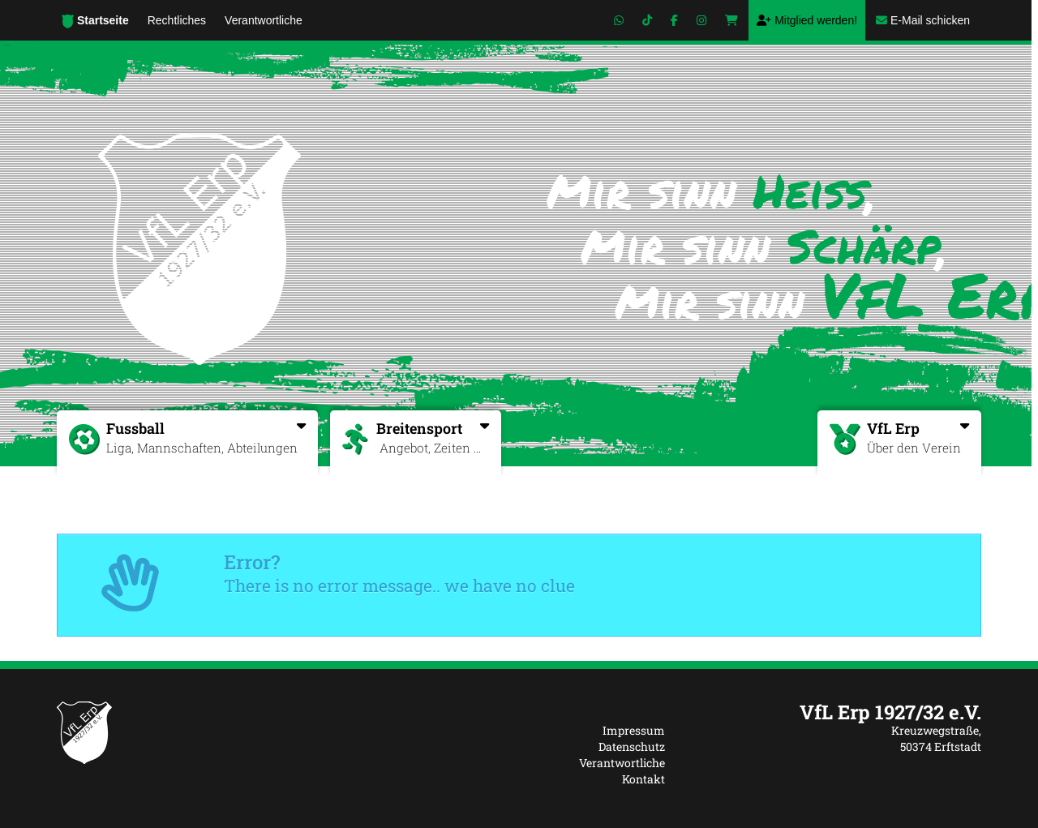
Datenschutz (631, 746)
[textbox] (835, 712)
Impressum (634, 730)
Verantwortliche (622, 762)
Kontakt (643, 779)
